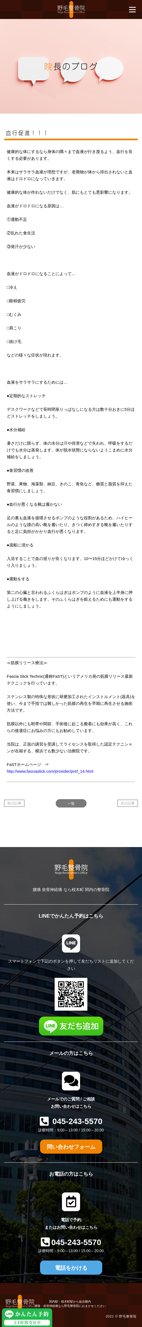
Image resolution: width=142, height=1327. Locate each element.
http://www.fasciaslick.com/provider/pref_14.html (50, 771)
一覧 (71, 803)
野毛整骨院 (128, 1316)
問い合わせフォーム (71, 1147)
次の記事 (128, 803)
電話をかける (71, 1268)
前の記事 (14, 803)
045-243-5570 (76, 1121)
